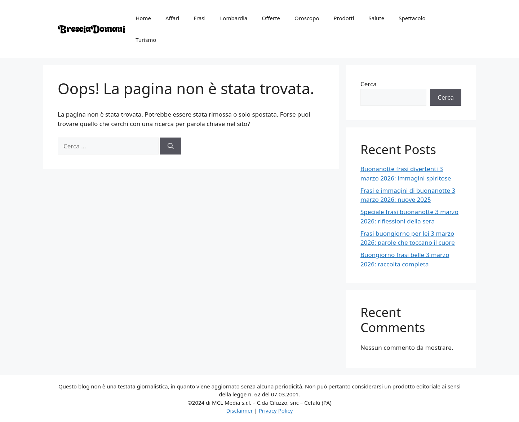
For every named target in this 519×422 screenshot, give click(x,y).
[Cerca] (170, 146)
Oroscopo (306, 18)
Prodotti (344, 18)
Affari (172, 18)
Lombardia (233, 18)
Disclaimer (239, 410)
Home (143, 18)
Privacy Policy (276, 410)
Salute (377, 18)
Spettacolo (412, 18)
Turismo (146, 39)
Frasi (199, 18)
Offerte (271, 18)
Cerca (368, 84)
